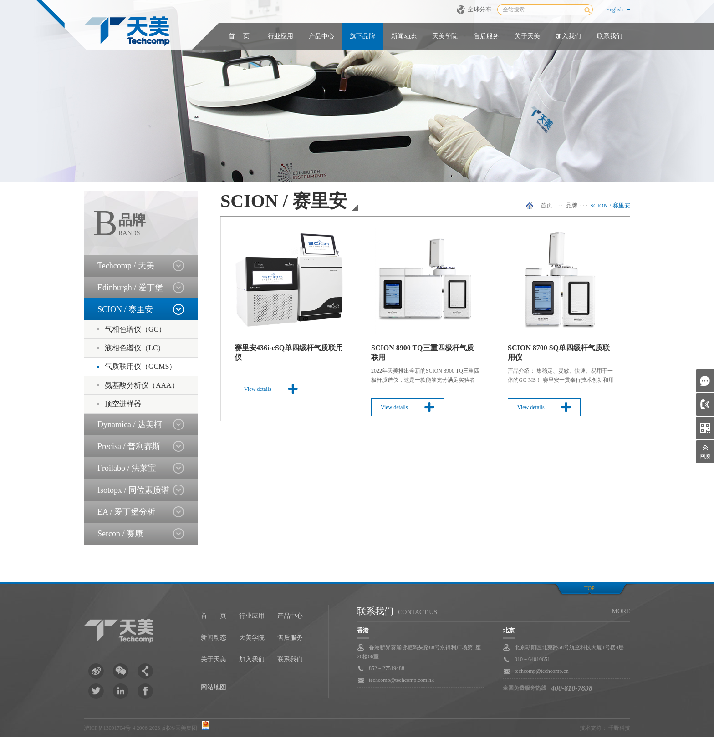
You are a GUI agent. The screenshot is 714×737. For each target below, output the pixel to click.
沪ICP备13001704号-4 (109, 728)
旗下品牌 (362, 36)
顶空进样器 (123, 404)
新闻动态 (404, 36)
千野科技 (619, 728)
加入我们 (568, 36)
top (589, 588)
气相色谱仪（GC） (135, 329)
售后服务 (486, 36)
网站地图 (213, 687)
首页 (546, 205)
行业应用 (280, 36)
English (614, 9)
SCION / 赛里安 (610, 205)
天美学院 (445, 36)
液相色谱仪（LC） (135, 348)
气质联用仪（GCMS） (140, 366)
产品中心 (321, 36)
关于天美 (527, 36)
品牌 (571, 205)
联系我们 (609, 36)
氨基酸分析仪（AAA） (142, 385)
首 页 (239, 36)
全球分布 (479, 9)
